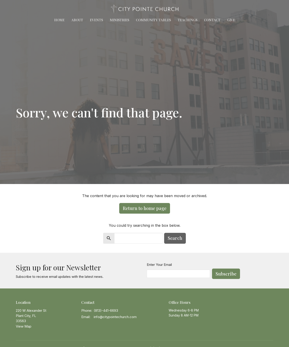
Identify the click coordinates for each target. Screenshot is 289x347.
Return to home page (144, 208)
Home (59, 20)
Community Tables (153, 20)
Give (231, 20)
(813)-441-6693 (106, 310)
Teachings (187, 20)
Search (175, 238)
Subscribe (226, 274)
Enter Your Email (159, 264)
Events (96, 20)
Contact (212, 20)
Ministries (119, 20)
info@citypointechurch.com (115, 317)
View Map (23, 326)
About (77, 20)
